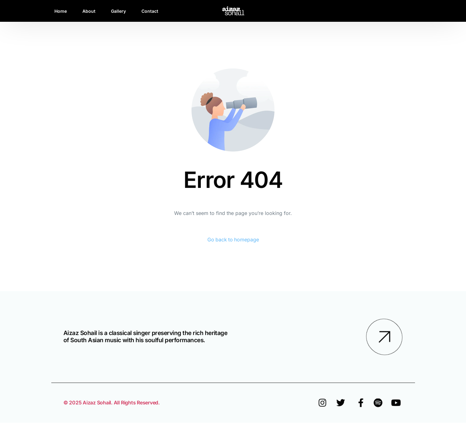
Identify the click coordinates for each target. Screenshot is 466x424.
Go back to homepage (233, 240)
